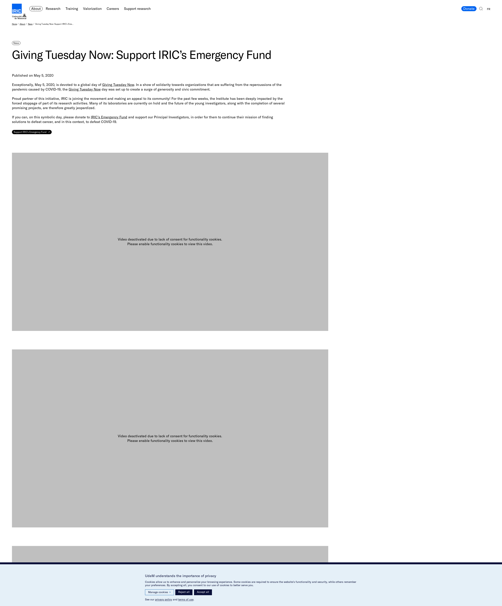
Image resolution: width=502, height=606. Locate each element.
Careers (113, 8)
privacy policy (163, 599)
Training (72, 8)
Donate (469, 8)
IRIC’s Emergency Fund (109, 117)
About (36, 8)
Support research (137, 8)
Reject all (184, 592)
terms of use (185, 599)
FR (488, 9)
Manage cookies (159, 592)
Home (14, 24)
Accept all (203, 592)
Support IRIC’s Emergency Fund (30, 132)
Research (53, 8)
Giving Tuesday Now (118, 84)
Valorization (92, 8)
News (30, 24)
